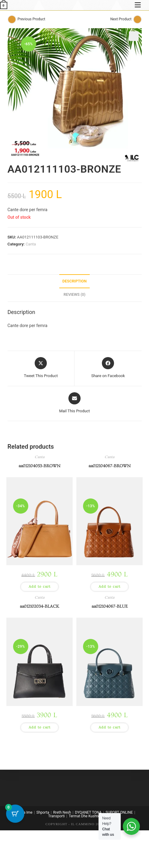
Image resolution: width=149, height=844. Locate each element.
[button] (134, 36)
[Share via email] (74, 403)
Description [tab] (74, 281)
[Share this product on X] (41, 368)
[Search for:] (144, 5)
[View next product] (137, 19)
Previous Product (31, 19)
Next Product (121, 19)
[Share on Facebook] (108, 368)
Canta (31, 244)
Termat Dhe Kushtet (85, 816)
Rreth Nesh (62, 812)
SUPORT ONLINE (119, 812)
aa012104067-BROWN (109, 465)
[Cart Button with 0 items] (15, 814)
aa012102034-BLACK (39, 606)
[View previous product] (12, 19)
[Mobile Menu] (136, 5)
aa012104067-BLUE (110, 606)
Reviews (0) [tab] (74, 294)
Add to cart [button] (39, 586)
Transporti (56, 816)
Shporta (42, 812)
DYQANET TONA (88, 812)
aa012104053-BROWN (39, 465)
